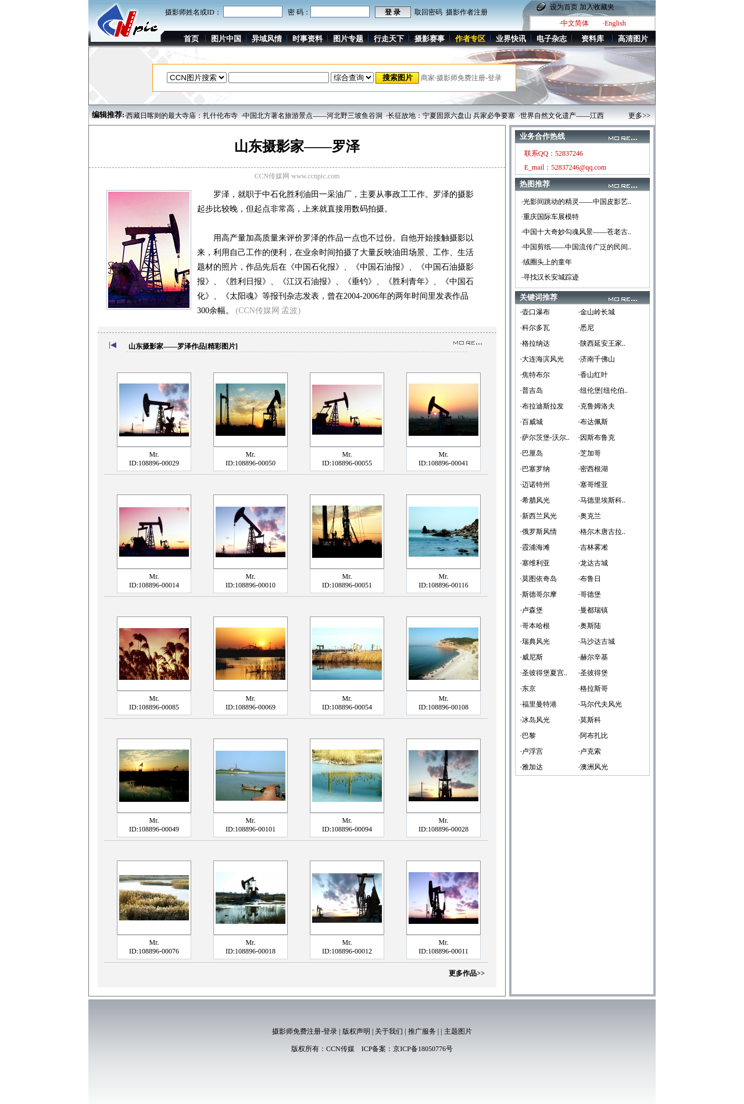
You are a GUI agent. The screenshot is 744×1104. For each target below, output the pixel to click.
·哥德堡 (589, 594)
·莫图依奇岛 (538, 579)
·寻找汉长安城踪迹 (550, 277)
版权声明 (356, 1031)
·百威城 (531, 422)
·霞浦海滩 (535, 547)
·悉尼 (586, 328)
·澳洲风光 (593, 767)
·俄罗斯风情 (538, 532)
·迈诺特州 (535, 485)
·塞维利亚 (535, 563)
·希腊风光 (535, 500)
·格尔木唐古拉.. (601, 532)
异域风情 (267, 38)
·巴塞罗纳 (535, 469)
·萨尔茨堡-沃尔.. (545, 437)
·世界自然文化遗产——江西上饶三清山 (578, 116)
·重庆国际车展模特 (550, 217)
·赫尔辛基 (593, 657)
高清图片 (633, 38)
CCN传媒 (340, 1049)
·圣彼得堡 (593, 673)
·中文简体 (574, 23)
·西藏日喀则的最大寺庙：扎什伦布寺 (181, 116)
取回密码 (428, 12)
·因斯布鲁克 (596, 437)
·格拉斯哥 (593, 688)
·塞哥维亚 (593, 485)
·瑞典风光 (535, 641)
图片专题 (348, 38)
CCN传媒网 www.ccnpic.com (297, 176)
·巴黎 (528, 736)
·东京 (528, 688)
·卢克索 (589, 751)
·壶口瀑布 (535, 312)
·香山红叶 (593, 375)
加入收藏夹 (597, 7)
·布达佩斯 (593, 422)
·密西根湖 (593, 469)
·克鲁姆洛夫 (596, 406)
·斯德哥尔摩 (538, 594)
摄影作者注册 (467, 12)
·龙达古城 (593, 563)
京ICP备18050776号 (423, 1049)
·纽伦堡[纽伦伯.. (603, 390)
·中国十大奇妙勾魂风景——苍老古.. (576, 232)
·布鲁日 (589, 579)
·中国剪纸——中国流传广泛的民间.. (576, 247)
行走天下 (389, 38)
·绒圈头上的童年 (546, 262)
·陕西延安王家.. (601, 343)
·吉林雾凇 (593, 547)
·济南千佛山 (596, 359)
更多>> (639, 116)
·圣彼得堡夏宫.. (543, 673)
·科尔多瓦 (535, 328)
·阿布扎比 (593, 736)
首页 (191, 38)
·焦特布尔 (535, 375)
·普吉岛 (531, 390)
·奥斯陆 (589, 626)
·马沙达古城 (596, 641)
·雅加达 (531, 767)
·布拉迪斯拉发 (542, 406)
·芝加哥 (589, 453)
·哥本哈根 (535, 626)
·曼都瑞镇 (593, 610)
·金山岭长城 (596, 312)
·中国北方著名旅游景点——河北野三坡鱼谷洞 (311, 116)
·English (614, 23)
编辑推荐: (108, 114)
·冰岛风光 (535, 720)
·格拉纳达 (535, 343)
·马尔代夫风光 (600, 704)
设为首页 (564, 7)
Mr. (154, 454)
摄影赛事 (429, 38)
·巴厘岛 (531, 453)
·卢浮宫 (531, 751)
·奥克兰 (589, 516)
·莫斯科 (589, 720)
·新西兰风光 (538, 516)
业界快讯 (511, 38)
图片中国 (226, 38)
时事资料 (307, 38)
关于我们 (389, 1031)
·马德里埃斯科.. (601, 500)
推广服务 (422, 1031)
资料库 (592, 38)
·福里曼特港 (538, 704)
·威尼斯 (531, 657)
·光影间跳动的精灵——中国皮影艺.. (576, 202)
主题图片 (458, 1031)
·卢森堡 (531, 610)
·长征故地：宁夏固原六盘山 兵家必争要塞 (450, 116)
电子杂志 (551, 38)
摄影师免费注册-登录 (304, 1031)
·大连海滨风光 (542, 359)
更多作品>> (467, 973)
